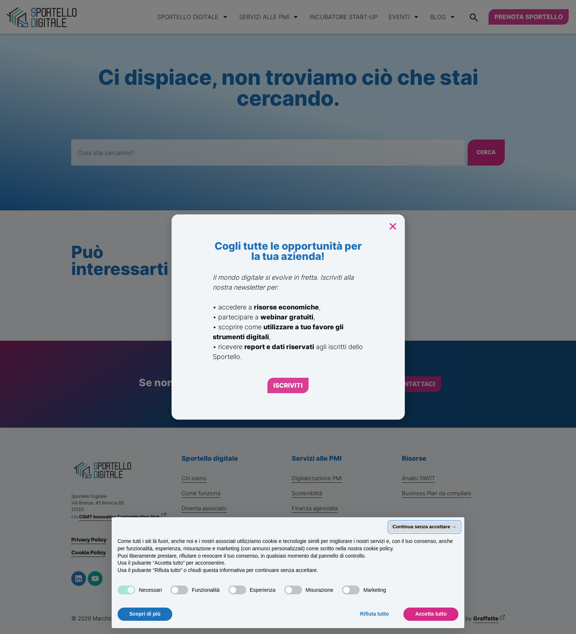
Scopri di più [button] (145, 614)
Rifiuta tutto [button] (374, 614)
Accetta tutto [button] (431, 614)
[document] (288, 317)
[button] (392, 226)
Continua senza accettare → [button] (424, 526)
